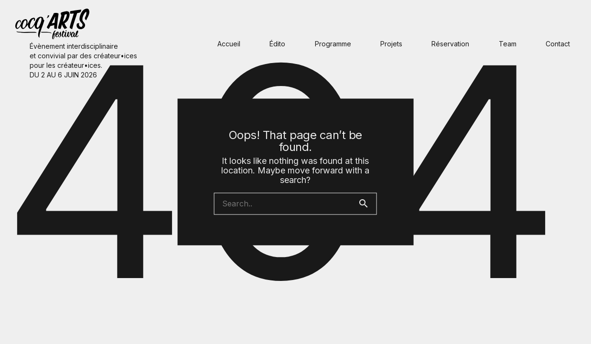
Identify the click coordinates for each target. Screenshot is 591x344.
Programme (333, 44)
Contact (558, 44)
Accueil (228, 44)
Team (507, 44)
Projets (391, 44)
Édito (277, 44)
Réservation (450, 44)
